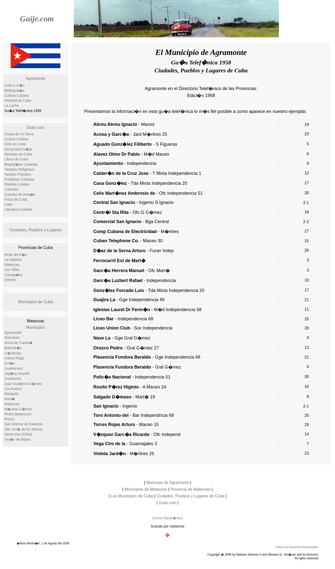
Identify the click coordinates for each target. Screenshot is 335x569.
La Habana (13, 260)
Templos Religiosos (19, 169)
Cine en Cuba (15, 144)
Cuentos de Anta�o (20, 194)
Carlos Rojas (14, 358)
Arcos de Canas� (18, 343)
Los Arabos (13, 389)
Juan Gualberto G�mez (23, 384)
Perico (9, 419)
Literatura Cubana (18, 209)
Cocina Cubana (16, 139)
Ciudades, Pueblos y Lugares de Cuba (190, 496)
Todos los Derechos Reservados (296, 547)
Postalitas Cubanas (19, 179)
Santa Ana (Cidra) (18, 434)
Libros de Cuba (16, 159)
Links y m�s (14, 85)
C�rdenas (12, 353)
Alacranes (12, 337)
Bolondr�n (13, 348)
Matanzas (12, 265)
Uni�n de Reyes (17, 439)
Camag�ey (13, 275)
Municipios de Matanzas (146, 489)
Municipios (35, 327)
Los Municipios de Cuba (132, 496)
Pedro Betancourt (18, 414)
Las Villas (11, 270)
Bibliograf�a (14, 91)
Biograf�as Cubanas (21, 164)
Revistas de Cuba (18, 154)
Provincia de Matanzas (190, 489)
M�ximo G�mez (18, 409)
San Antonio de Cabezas (23, 424)
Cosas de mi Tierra (19, 134)
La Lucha (11, 105)
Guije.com (37, 18)
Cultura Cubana (16, 95)
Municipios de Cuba (35, 302)
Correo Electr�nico (167, 518)
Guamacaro (13, 368)
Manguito (11, 394)
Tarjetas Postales (17, 174)
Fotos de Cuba (15, 199)
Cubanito (11, 189)
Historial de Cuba (17, 100)
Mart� (9, 399)
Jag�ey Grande (17, 374)
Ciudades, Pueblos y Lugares (35, 230)
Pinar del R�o (15, 255)
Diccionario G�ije (18, 149)
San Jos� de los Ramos (23, 429)
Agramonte (35, 78)
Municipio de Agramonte (167, 482)
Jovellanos (12, 378)
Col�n (9, 363)
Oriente (10, 280)
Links (8, 204)
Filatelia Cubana (17, 184)
